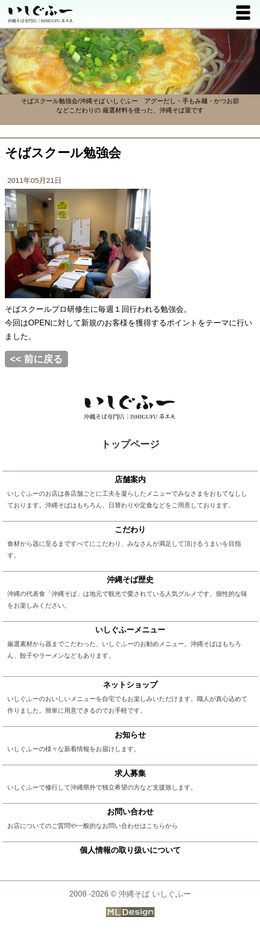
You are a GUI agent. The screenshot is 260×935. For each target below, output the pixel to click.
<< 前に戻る (36, 359)
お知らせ (130, 735)
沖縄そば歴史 (130, 579)
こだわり (130, 529)
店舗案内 (130, 479)
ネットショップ (130, 685)
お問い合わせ (130, 812)
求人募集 (130, 773)
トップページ (130, 444)
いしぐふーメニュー (130, 630)
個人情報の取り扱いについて (130, 850)
